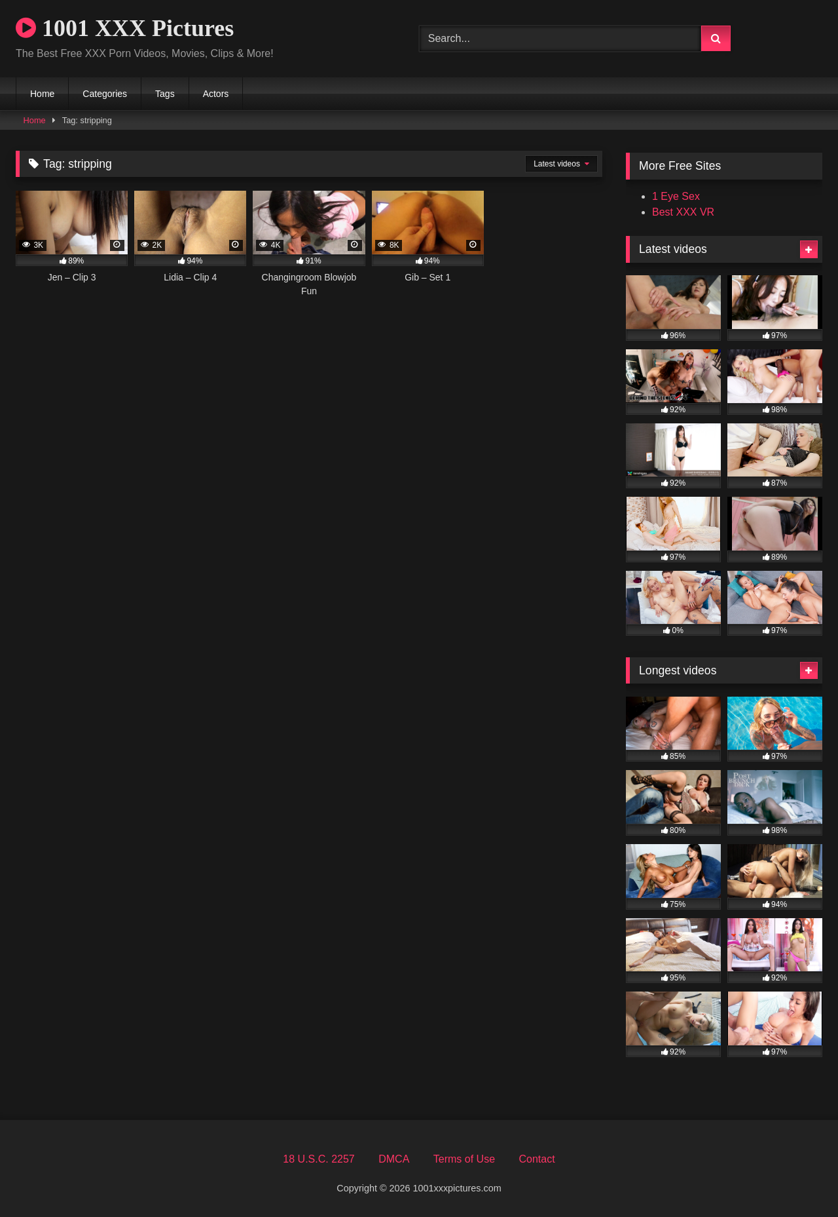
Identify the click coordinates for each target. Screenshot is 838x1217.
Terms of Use (464, 1159)
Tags (165, 93)
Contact (537, 1159)
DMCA (393, 1159)
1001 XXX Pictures (125, 28)
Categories (104, 93)
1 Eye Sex (676, 196)
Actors (216, 93)
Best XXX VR (683, 212)
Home (42, 93)
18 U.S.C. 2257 (318, 1159)
